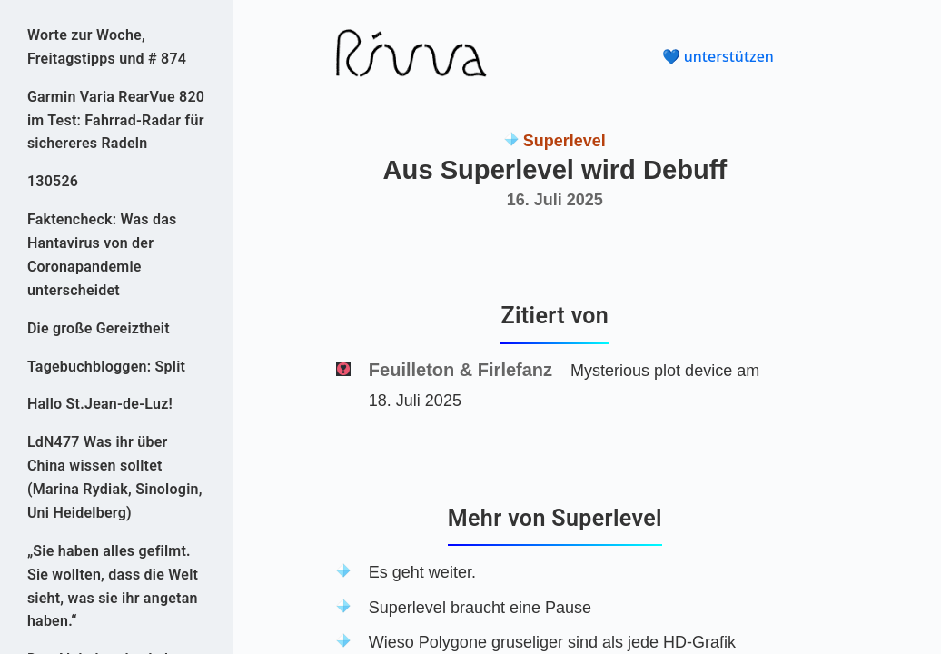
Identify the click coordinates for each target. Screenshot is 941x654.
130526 (52, 181)
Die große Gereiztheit (98, 328)
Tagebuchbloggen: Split (106, 366)
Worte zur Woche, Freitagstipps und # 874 (106, 46)
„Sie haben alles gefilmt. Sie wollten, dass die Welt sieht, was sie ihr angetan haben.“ (112, 586)
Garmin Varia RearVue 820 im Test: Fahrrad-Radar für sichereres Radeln (115, 120)
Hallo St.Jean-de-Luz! (100, 403)
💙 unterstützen (718, 56)
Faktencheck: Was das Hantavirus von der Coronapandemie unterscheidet (102, 255)
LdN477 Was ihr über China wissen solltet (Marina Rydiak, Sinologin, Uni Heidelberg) (115, 477)
